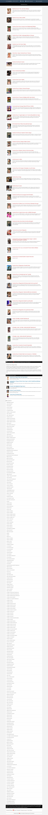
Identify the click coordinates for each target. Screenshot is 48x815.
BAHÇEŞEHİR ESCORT (10, 440)
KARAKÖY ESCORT (10, 646)
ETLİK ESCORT (9, 546)
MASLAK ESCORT (9, 678)
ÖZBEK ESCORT (9, 708)
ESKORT (8, 533)
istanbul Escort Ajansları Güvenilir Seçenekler (22, 345)
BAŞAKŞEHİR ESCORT (10, 448)
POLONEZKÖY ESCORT (10, 713)
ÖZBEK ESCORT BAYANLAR (11, 710)
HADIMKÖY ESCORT (10, 587)
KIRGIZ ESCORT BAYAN (10, 659)
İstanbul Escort (12, 1)
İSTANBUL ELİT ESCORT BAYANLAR (12, 598)
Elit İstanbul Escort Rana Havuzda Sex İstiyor (22, 123)
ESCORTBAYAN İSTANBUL (11, 528)
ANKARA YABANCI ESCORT (11, 421)
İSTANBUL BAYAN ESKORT (11, 597)
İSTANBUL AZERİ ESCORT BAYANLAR (13, 593)
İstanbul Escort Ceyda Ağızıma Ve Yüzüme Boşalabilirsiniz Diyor (26, 115)
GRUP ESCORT (9, 582)
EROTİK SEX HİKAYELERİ (11, 499)
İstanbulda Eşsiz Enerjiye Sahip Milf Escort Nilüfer (23, 106)
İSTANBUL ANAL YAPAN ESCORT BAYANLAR (21, 336)
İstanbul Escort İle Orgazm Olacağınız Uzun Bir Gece (23, 168)
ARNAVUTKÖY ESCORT (10, 426)
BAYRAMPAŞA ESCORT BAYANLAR (12, 455)
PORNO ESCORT (9, 715)
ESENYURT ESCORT (10, 531)
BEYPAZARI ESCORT (10, 466)
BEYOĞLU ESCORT (10, 464)
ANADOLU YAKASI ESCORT (11, 412)
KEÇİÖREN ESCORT (10, 656)
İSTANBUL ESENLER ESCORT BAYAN (13, 617)
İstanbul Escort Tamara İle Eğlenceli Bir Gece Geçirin (23, 97)
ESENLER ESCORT (10, 530)
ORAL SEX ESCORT (10, 700)
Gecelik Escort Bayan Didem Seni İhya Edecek (18, 377)
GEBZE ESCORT (9, 566)
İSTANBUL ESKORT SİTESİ (11, 627)
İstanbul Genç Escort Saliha (18, 79)
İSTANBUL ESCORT (10, 601)
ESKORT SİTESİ (9, 541)
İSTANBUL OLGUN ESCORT (11, 632)
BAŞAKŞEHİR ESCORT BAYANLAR (12, 450)
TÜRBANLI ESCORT (10, 758)
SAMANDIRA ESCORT (10, 723)
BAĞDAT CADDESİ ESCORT (11, 437)
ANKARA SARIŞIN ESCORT (11, 420)
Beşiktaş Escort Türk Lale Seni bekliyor (20, 8)
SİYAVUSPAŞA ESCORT (10, 734)
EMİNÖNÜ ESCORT (10, 496)
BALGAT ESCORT (9, 447)
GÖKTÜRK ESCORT (10, 574)
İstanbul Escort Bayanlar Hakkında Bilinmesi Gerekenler (24, 292)
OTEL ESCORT (9, 705)
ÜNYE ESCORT (9, 775)
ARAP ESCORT (9, 423)
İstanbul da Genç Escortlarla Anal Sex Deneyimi (22, 221)
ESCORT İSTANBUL (10, 512)
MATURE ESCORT (9, 680)
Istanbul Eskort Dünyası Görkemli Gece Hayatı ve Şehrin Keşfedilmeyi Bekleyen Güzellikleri (24, 239)
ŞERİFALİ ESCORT (10, 742)
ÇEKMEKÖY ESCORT (10, 487)
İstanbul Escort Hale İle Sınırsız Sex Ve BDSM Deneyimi (24, 212)
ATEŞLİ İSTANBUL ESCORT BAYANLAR (20, 318)
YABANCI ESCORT (9, 788)
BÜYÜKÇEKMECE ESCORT (11, 472)
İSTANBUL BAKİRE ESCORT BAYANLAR (13, 595)
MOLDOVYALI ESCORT (10, 691)
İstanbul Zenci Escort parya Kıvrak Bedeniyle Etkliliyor (24, 26)
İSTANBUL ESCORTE (10, 613)
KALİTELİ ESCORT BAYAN (11, 640)
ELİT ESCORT (9, 495)
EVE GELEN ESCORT (10, 547)
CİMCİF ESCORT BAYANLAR (11, 479)
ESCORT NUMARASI (10, 522)
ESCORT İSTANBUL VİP (10, 517)
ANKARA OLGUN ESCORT (11, 418)
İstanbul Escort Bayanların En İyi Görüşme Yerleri (23, 309)
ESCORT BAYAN (9, 504)
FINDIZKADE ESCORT (10, 560)
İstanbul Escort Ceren (17, 185)
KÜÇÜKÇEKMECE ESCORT (11, 667)
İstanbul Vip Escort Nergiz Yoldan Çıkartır (21, 141)
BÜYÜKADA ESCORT (10, 471)
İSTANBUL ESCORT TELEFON (11, 609)
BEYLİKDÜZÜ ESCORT (10, 463)
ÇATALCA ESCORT (10, 483)
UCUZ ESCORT (9, 766)
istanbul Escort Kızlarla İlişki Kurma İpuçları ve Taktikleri (24, 354)
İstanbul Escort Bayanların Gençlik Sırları (21, 265)
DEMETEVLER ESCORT (10, 491)
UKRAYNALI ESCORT (10, 769)
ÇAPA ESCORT (9, 482)
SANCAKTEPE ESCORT (10, 724)
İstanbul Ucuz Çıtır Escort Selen (19, 44)
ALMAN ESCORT (9, 408)
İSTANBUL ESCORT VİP (10, 611)
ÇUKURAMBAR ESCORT (10, 490)
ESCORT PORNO (9, 523)
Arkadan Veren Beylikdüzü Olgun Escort (17, 386)
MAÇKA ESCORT (9, 670)
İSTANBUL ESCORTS (10, 614)
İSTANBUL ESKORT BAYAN (11, 621)
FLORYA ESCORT (9, 562)
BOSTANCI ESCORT (10, 469)
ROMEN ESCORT (9, 718)
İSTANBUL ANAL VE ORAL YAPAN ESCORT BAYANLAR (24, 327)
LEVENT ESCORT (9, 668)
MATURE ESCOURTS (10, 681)
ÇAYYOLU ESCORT (10, 485)
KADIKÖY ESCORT (10, 638)
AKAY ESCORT (9, 405)
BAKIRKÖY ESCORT (10, 442)
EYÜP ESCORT (9, 550)
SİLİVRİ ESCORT (9, 732)
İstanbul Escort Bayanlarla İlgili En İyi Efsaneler (22, 300)
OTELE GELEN (9, 707)
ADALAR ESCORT (9, 404)
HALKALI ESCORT (9, 589)
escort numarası (9, 520)
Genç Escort (9, 571)
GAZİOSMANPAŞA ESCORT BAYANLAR (13, 565)
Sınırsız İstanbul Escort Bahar (18, 70)
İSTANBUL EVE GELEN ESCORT (12, 629)
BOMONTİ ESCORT (10, 467)
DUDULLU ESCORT (10, 493)
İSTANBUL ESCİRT (10, 600)
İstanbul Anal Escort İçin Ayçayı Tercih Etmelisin (22, 194)
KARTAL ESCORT (9, 649)
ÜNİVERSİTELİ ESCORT (10, 774)
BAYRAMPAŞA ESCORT (10, 453)
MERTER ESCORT (9, 686)
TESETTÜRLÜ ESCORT (10, 750)
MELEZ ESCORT (9, 684)
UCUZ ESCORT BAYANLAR (11, 767)
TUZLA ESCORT (9, 756)
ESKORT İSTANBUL (10, 538)
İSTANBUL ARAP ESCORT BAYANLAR (13, 592)
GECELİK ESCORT (9, 568)
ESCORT (8, 501)
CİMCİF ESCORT (9, 477)
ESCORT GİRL (9, 509)
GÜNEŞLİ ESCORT (10, 584)
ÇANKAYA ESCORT (10, 480)
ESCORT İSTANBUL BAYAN (11, 514)
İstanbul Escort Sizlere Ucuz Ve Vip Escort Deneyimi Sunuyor (25, 203)
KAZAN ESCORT (9, 654)
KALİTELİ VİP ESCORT (10, 641)
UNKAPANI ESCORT (10, 771)
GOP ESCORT (9, 573)
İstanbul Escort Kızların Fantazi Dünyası (21, 88)
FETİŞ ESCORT (9, 557)
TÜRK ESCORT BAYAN (10, 761)
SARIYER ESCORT (9, 726)
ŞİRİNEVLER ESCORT (10, 743)
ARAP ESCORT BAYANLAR (11, 424)
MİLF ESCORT (9, 688)
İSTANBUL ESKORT (10, 619)
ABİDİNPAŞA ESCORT (10, 402)
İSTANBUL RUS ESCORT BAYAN (12, 635)
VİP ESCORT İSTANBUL (10, 782)
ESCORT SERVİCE (9, 525)
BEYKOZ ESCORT (9, 461)
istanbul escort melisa (17, 159)
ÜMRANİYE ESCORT (10, 772)
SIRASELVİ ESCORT (10, 731)
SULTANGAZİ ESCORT (10, 737)
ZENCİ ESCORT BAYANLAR (11, 799)
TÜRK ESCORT (9, 759)
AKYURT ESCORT (9, 407)
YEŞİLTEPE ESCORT (10, 796)
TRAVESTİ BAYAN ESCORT (11, 751)
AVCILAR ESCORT (9, 431)
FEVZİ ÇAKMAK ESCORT (11, 558)
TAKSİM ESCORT (9, 747)
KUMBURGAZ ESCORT (10, 664)
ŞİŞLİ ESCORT (9, 745)
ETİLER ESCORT (9, 542)
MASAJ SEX (8, 675)
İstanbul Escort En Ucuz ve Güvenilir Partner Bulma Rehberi (25, 247)
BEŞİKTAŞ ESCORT (10, 458)
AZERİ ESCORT (9, 434)
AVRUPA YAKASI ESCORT (11, 432)
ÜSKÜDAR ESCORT (10, 777)
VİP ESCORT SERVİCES (10, 785)
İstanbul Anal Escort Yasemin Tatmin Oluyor (21, 132)
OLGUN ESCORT (9, 699)
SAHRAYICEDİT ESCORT (10, 721)
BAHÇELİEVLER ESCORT (11, 439)
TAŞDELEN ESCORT (10, 748)
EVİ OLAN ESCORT (10, 549)
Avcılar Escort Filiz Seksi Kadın (16, 394)
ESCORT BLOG (9, 507)
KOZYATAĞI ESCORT (10, 662)
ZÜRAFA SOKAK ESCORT (11, 802)
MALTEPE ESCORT (10, 672)
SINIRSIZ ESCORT (9, 729)
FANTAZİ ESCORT (9, 552)
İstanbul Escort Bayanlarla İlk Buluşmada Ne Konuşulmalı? (25, 283)
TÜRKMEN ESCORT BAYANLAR (12, 764)
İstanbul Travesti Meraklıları (15, 390)
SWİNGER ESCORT (10, 740)
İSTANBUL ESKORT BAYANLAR (12, 622)
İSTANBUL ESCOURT (10, 616)
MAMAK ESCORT (9, 673)
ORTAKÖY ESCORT (10, 704)
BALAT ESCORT (9, 445)
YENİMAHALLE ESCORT (10, 793)
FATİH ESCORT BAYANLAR (11, 555)
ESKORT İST (9, 536)
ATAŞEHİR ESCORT (10, 429)
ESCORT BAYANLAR (10, 506)
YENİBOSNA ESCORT (10, 791)
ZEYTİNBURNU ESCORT (10, 801)
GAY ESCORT (9, 563)
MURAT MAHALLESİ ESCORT (11, 692)
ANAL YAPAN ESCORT (10, 415)
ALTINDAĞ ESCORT (10, 410)
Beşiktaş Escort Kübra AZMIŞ (18, 17)
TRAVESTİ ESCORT (10, 755)
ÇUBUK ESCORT (9, 488)
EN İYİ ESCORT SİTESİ (10, 498)
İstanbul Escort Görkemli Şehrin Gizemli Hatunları (23, 256)
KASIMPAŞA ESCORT (10, 651)
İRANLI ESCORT (9, 590)
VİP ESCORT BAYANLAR (10, 780)
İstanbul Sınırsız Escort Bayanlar (19, 230)
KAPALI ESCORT (9, 643)
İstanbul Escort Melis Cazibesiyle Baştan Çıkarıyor (23, 35)
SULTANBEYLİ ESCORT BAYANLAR (12, 735)
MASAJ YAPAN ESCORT (10, 676)
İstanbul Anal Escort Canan (18, 61)
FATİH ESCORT (9, 554)
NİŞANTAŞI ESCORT (10, 697)
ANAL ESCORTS (9, 413)
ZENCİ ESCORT (9, 798)
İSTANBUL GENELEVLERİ (11, 630)
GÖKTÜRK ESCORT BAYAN (11, 576)
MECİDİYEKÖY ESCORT (10, 683)
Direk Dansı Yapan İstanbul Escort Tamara (21, 53)
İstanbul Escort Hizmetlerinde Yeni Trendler (21, 274)
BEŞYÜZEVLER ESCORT (10, 459)
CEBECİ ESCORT (9, 474)
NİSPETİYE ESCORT (10, 696)
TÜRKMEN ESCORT (10, 763)
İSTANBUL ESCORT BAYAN (11, 606)
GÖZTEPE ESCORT (10, 579)
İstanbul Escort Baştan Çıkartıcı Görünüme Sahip (23, 150)
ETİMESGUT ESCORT (10, 544)
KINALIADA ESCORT (10, 657)
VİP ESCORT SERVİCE (10, 783)
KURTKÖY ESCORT (10, 665)
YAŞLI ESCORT (9, 790)
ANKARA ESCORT (9, 416)
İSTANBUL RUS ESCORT (11, 633)
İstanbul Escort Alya (16, 177)
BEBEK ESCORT (9, 456)
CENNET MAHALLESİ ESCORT (11, 475)
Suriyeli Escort (9, 739)
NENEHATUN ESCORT (10, 694)
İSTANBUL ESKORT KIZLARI (11, 624)
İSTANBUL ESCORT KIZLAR (11, 603)
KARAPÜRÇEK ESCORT (10, 648)
